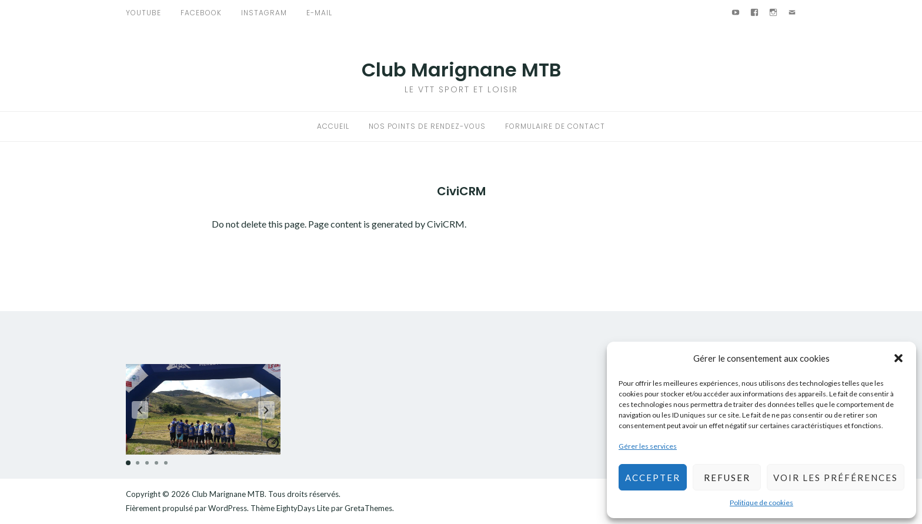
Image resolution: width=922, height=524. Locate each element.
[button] (898, 358)
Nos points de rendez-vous (427, 126)
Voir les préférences (835, 477)
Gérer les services (648, 446)
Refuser (727, 477)
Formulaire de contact (555, 126)
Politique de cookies (761, 502)
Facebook (201, 13)
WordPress (227, 508)
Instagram (264, 13)
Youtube (143, 13)
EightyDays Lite (302, 508)
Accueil (333, 126)
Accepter (652, 477)
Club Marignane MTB (461, 69)
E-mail (319, 13)
